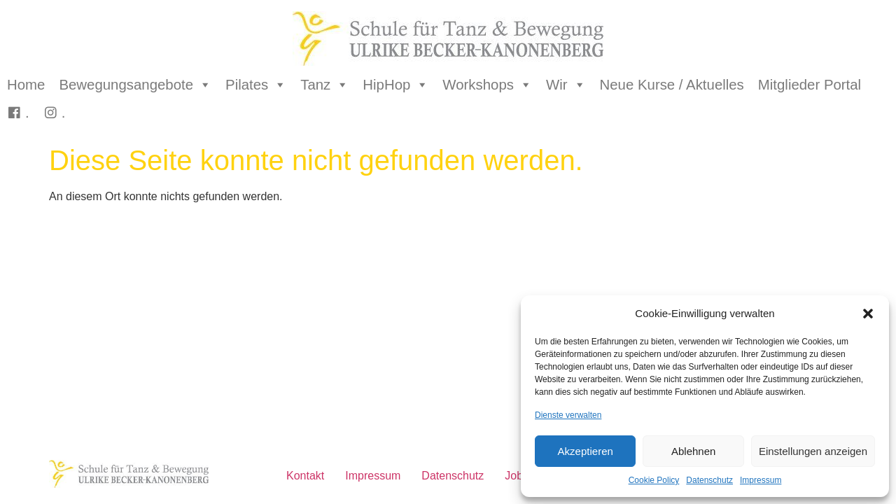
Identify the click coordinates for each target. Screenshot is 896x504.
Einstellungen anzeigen (813, 451)
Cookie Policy (654, 480)
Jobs (516, 476)
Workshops (487, 85)
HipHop (395, 85)
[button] (868, 314)
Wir (566, 85)
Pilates (255, 85)
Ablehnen (693, 451)
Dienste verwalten (568, 415)
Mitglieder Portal (809, 84)
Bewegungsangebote (135, 85)
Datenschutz (709, 480)
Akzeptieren (585, 451)
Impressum (760, 480)
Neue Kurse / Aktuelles (672, 84)
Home (26, 84)
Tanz (324, 85)
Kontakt (305, 476)
